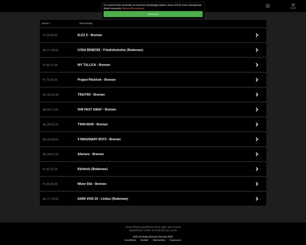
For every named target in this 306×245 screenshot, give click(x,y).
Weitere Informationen (133, 8)
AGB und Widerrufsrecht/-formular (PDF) (153, 236)
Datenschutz (159, 240)
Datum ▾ (46, 23)
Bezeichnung (86, 23)
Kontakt (144, 240)
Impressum (175, 240)
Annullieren (130, 240)
